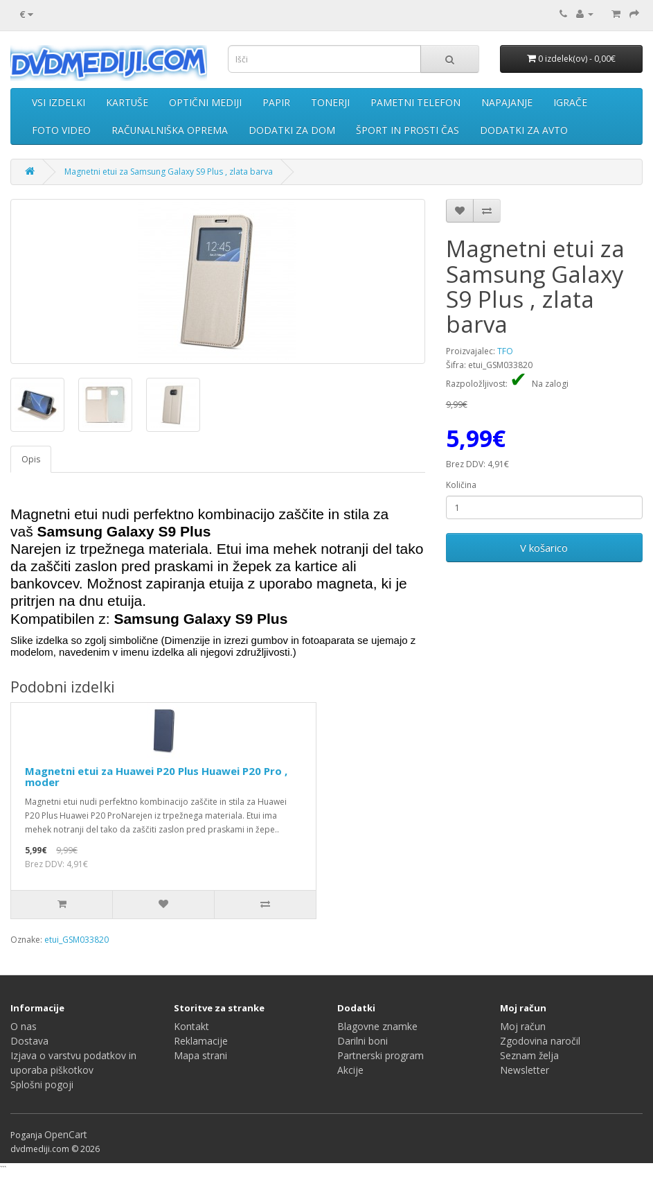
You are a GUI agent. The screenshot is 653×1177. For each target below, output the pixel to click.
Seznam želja (529, 1055)
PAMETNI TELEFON (415, 102)
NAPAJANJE (507, 102)
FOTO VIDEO (61, 130)
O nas (23, 1026)
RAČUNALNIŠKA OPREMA (169, 130)
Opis (30, 459)
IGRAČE (570, 102)
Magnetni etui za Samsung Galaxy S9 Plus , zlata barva (168, 171)
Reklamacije (201, 1040)
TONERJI (330, 102)
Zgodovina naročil (540, 1040)
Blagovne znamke (377, 1026)
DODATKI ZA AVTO (524, 130)
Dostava (29, 1040)
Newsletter (524, 1069)
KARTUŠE (127, 102)
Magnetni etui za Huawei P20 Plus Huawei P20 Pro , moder (156, 777)
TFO (505, 351)
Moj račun (523, 1026)
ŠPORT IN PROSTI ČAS (407, 130)
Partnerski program (380, 1055)
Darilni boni (362, 1040)
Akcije (350, 1069)
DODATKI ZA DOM (292, 130)
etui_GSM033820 (76, 939)
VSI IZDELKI (58, 102)
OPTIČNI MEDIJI (205, 102)
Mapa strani (200, 1055)
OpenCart (65, 1134)
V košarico (544, 548)
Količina (461, 485)
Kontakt (191, 1026)
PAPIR (276, 102)
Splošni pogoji (41, 1084)
